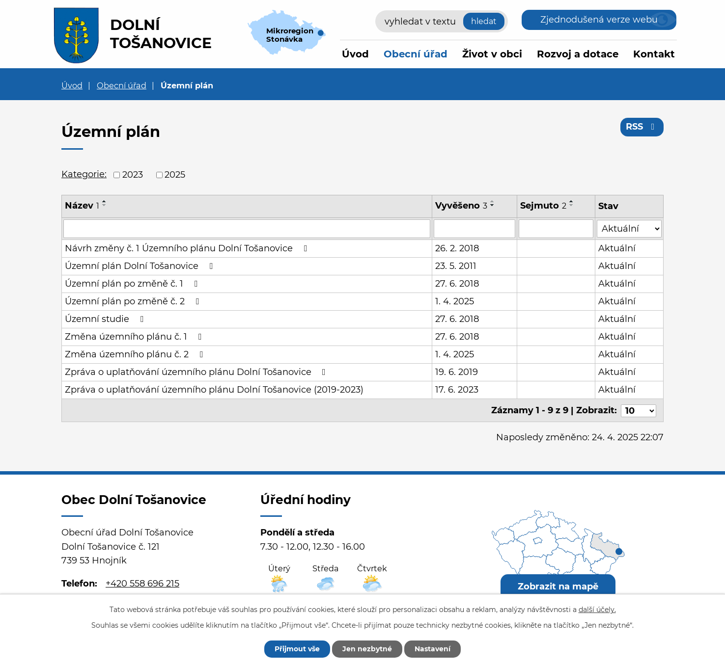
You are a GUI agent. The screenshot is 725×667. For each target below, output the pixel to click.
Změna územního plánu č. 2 (136, 354)
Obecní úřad (415, 54)
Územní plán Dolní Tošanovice (141, 266)
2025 (175, 174)
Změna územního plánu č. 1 (135, 336)
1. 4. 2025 (454, 301)
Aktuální (617, 248)
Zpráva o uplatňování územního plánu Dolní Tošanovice (197, 372)
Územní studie (106, 319)
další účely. (597, 609)
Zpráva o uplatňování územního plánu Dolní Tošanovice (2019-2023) (214, 389)
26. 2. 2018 (457, 248)
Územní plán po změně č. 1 (133, 283)
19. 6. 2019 (456, 372)
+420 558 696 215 (142, 582)
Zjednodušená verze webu (599, 19)
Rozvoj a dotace (577, 54)
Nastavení (432, 648)
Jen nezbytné (367, 648)
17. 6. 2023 (456, 389)
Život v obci (492, 54)
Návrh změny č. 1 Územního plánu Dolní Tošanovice (188, 248)
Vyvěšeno (461, 205)
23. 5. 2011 (455, 266)
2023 (132, 174)
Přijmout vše (297, 648)
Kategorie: (84, 174)
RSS (642, 126)
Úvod (355, 54)
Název (82, 205)
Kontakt (654, 54)
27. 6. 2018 (457, 283)
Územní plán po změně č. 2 (134, 301)
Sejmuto (544, 205)
